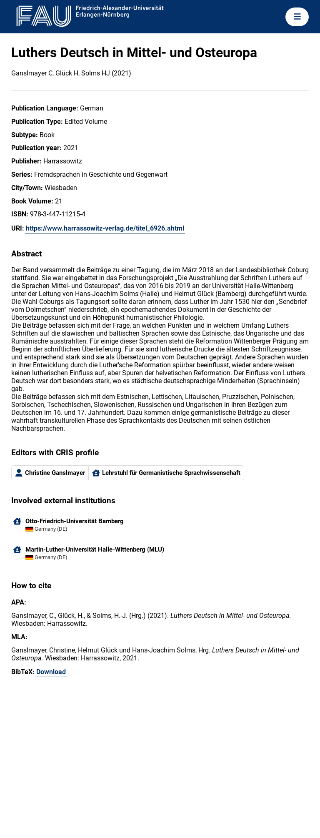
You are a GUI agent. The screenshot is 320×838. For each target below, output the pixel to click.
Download (51, 672)
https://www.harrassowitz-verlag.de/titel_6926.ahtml (105, 228)
